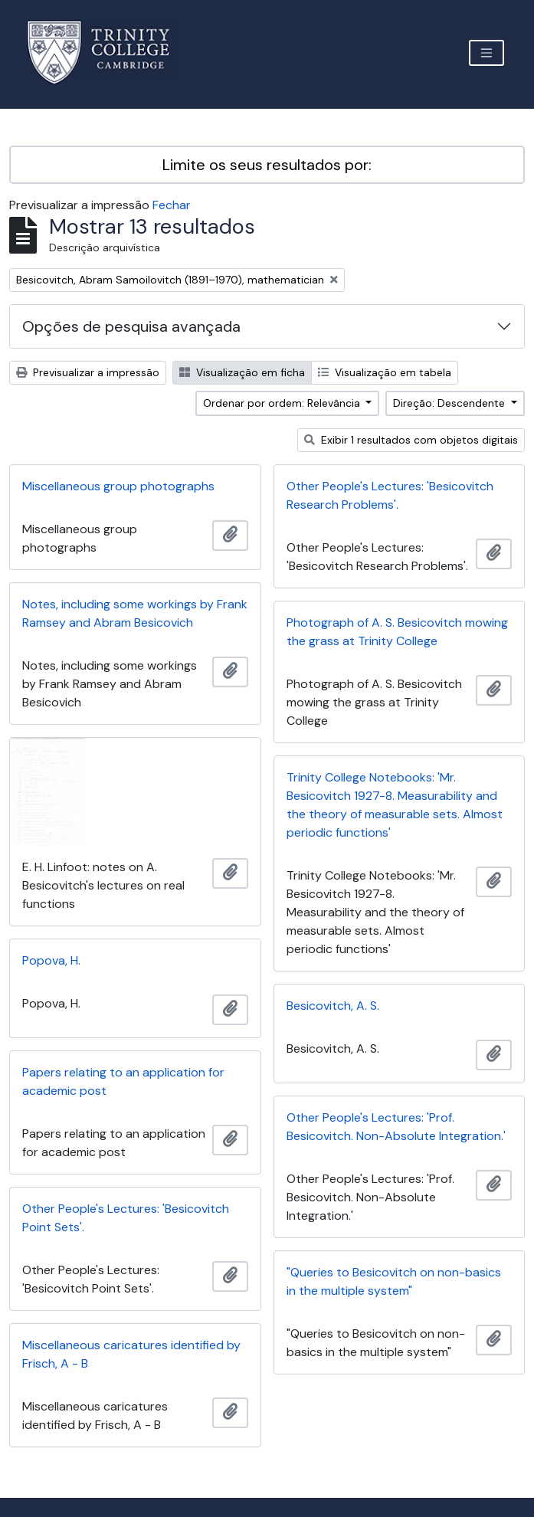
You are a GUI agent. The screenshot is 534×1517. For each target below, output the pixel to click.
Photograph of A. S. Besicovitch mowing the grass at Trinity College (397, 631)
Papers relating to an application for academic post (123, 1081)
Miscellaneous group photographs (118, 486)
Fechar (171, 205)
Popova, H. (51, 960)
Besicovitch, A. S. (333, 1006)
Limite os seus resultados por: (267, 165)
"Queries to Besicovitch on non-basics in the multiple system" (394, 1281)
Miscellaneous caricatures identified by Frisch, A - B (131, 1354)
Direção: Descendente (450, 403)
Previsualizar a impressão (87, 372)
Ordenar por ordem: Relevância (283, 403)
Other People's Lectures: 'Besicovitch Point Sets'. (125, 1218)
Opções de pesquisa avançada (131, 326)
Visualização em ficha (242, 372)
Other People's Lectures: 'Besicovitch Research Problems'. (390, 495)
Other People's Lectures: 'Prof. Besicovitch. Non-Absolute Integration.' (396, 1126)
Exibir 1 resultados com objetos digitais (411, 440)
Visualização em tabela (384, 372)
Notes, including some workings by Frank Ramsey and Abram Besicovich (134, 613)
